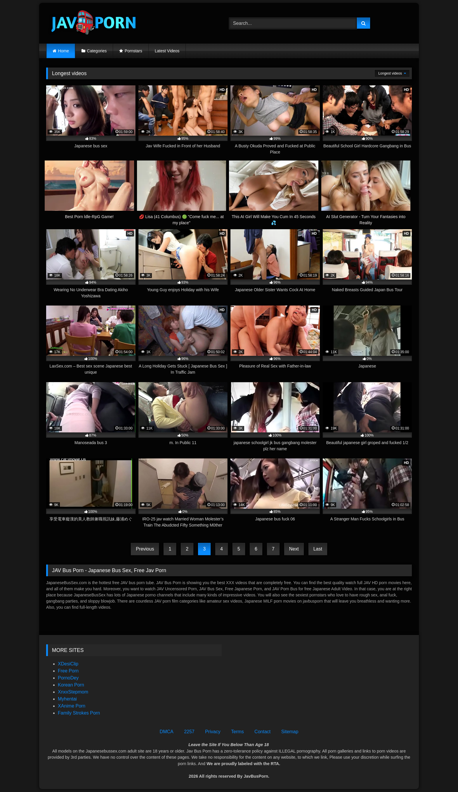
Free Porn (68, 670)
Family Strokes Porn (79, 712)
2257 (189, 731)
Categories (97, 51)
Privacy (212, 731)
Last (317, 548)
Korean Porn (71, 684)
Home (63, 51)
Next (294, 548)
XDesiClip (68, 663)
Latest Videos (167, 51)
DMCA (167, 731)
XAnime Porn (71, 705)
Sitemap (290, 731)
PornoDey (68, 677)
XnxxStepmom (73, 691)
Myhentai (67, 698)
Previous (145, 548)
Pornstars (133, 51)
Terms (237, 731)
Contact (262, 731)
